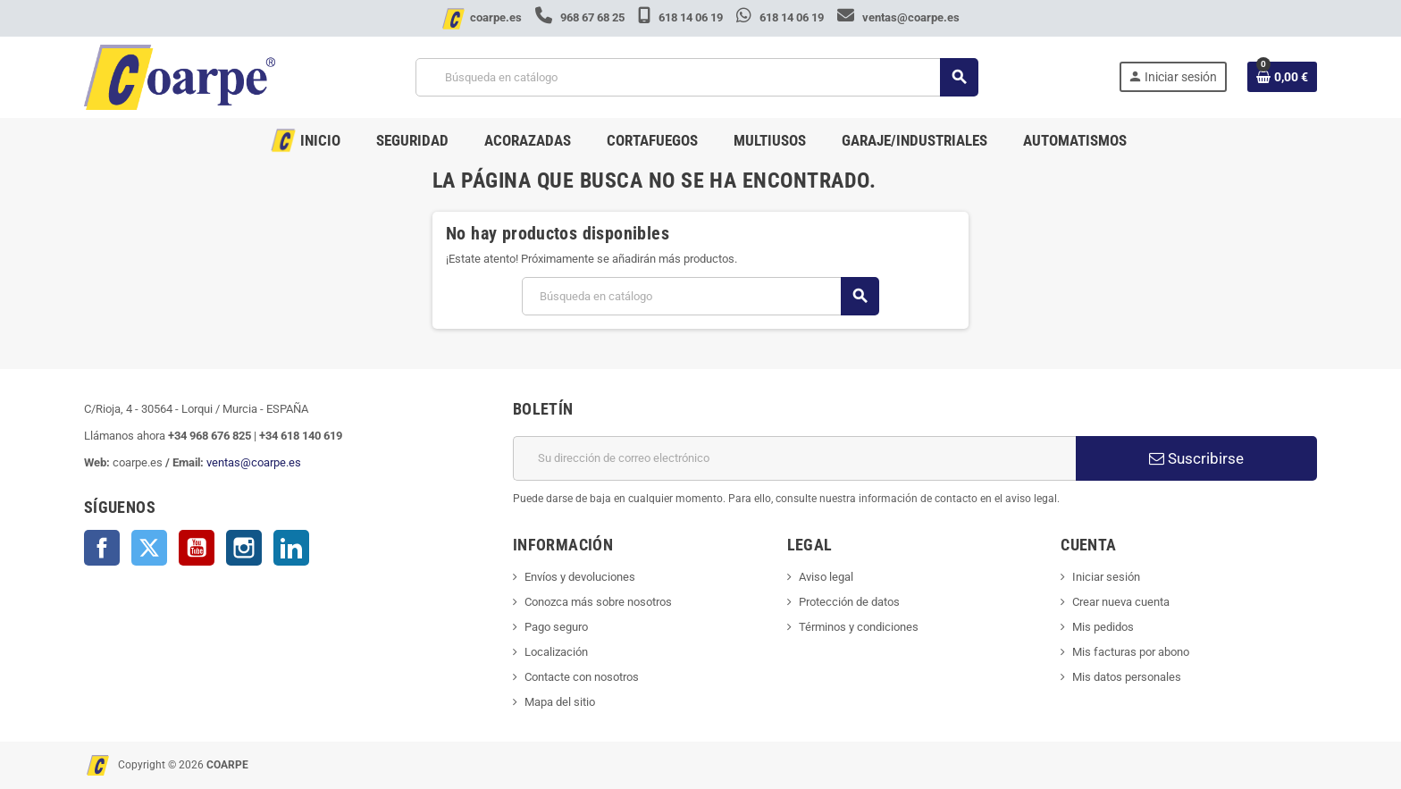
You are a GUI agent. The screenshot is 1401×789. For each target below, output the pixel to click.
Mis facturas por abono (1130, 652)
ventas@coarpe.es (898, 17)
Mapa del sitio (559, 702)
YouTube (196, 548)
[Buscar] (696, 77)
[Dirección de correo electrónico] (794, 458)
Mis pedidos (1103, 627)
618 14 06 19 (682, 17)
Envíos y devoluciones (579, 576)
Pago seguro (556, 627)
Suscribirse (1196, 458)
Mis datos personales (1126, 677)
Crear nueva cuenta (1121, 602)
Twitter (149, 548)
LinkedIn (291, 548)
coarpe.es (496, 17)
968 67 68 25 (581, 17)
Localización (556, 652)
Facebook (102, 548)
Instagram (244, 548)
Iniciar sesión (1106, 576)
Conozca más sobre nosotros (598, 602)
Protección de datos (849, 602)
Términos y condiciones (859, 627)
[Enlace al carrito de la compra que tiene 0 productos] (1282, 77)
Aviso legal (826, 576)
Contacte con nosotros (581, 677)
